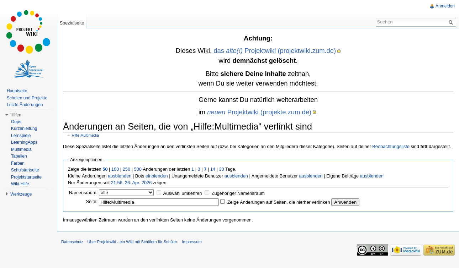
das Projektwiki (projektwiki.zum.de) (274, 50)
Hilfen (15, 115)
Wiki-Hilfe (20, 183)
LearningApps (24, 142)
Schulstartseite (25, 170)
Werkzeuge (21, 194)
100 (115, 169)
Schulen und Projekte (27, 97)
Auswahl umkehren (182, 193)
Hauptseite (17, 90)
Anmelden (445, 6)
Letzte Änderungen (25, 104)
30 (221, 169)
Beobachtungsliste (391, 146)
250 (126, 169)
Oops (16, 121)
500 (138, 169)
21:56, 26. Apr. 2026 (131, 182)
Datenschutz (72, 242)
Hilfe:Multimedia (85, 135)
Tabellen (19, 156)
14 (212, 169)
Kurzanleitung (24, 128)
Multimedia (21, 149)
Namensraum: (83, 192)
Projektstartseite (26, 177)
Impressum (191, 242)
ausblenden (119, 176)
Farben (18, 163)
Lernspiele (21, 135)
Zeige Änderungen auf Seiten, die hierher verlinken (278, 202)
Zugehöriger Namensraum (238, 193)
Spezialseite (71, 23)
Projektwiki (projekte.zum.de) (259, 112)
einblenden (157, 176)
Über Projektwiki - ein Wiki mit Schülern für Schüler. (132, 242)
